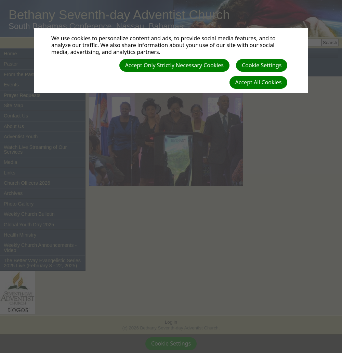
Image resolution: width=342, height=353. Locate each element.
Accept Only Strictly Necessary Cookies (174, 65)
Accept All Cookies (258, 82)
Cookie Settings (261, 65)
